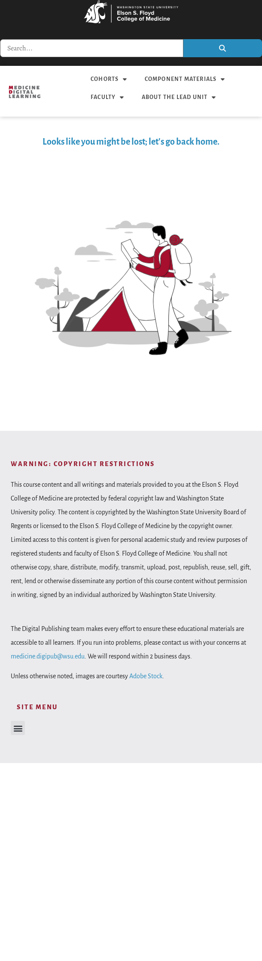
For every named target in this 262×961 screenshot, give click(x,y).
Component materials (185, 79)
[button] (18, 728)
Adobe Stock (145, 676)
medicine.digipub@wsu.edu (48, 656)
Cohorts (109, 79)
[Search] (222, 48)
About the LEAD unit (179, 97)
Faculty (108, 97)
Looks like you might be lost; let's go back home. (131, 141)
